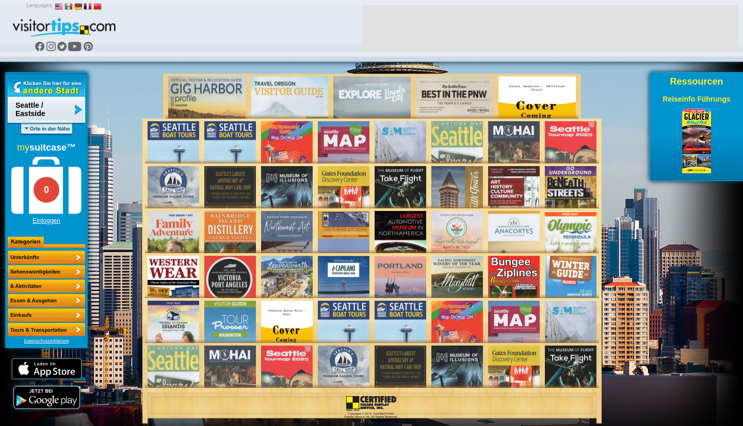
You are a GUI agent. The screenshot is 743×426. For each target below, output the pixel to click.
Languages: (39, 5)
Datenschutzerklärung (46, 340)
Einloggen (46, 220)
